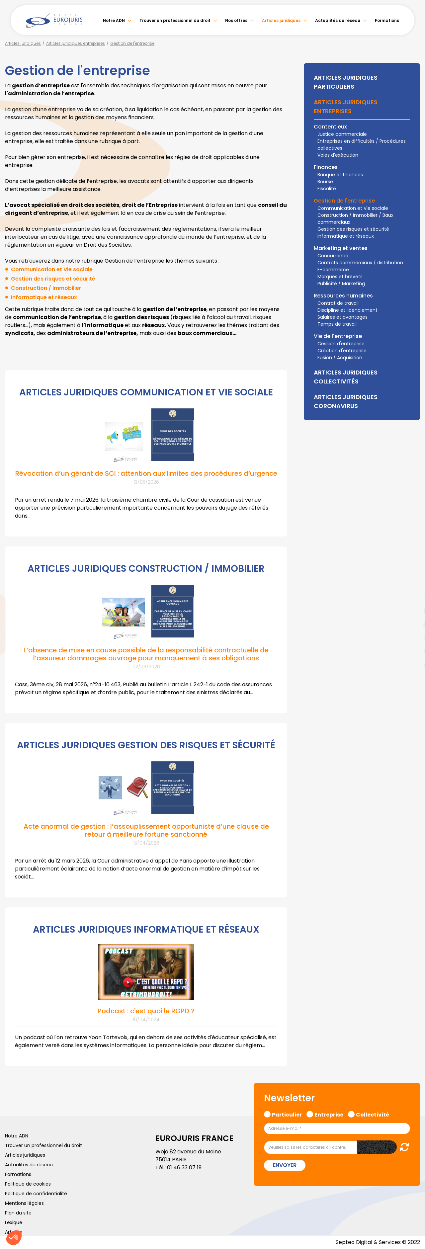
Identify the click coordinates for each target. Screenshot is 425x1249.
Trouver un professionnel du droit (175, 20)
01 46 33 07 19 (184, 1167)
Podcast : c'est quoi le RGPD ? (146, 1011)
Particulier (287, 1114)
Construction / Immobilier (46, 288)
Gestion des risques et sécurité (53, 279)
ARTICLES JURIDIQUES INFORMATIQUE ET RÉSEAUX (146, 929)
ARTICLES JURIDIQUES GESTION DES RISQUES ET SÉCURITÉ (146, 745)
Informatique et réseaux (44, 297)
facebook (411, 584)
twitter (411, 598)
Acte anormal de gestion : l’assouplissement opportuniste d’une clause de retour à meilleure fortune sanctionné (146, 830)
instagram (411, 637)
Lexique (13, 1222)
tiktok (411, 664)
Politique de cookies (28, 1184)
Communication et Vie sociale (52, 269)
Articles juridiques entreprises (75, 43)
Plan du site (18, 1212)
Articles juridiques (281, 20)
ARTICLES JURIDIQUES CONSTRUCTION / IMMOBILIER (146, 568)
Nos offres (236, 20)
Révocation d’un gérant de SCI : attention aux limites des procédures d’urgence (146, 473)
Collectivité (372, 1114)
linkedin (411, 611)
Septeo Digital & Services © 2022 (378, 1242)
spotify (411, 651)
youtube (411, 624)
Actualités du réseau (337, 20)
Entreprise (328, 1114)
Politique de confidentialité (36, 1193)
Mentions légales (24, 1203)
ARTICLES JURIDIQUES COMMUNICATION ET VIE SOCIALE (146, 392)
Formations (387, 20)
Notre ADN (114, 20)
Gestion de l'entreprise (132, 43)
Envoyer (285, 1165)
